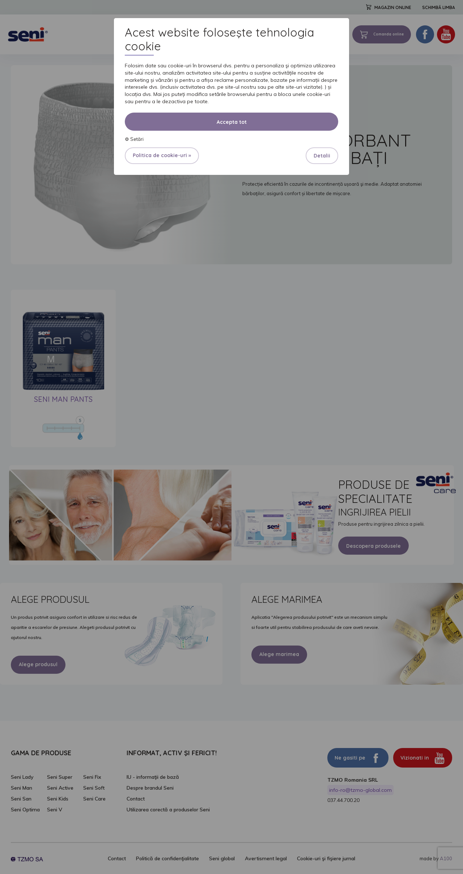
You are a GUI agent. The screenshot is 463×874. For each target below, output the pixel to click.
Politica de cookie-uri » (162, 155)
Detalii (322, 155)
